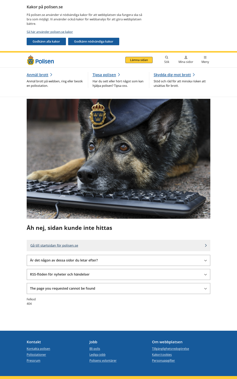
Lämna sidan (139, 60)
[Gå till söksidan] (166, 60)
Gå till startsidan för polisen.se (54, 245)
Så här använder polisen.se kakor (50, 32)
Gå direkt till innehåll (17, 55)
